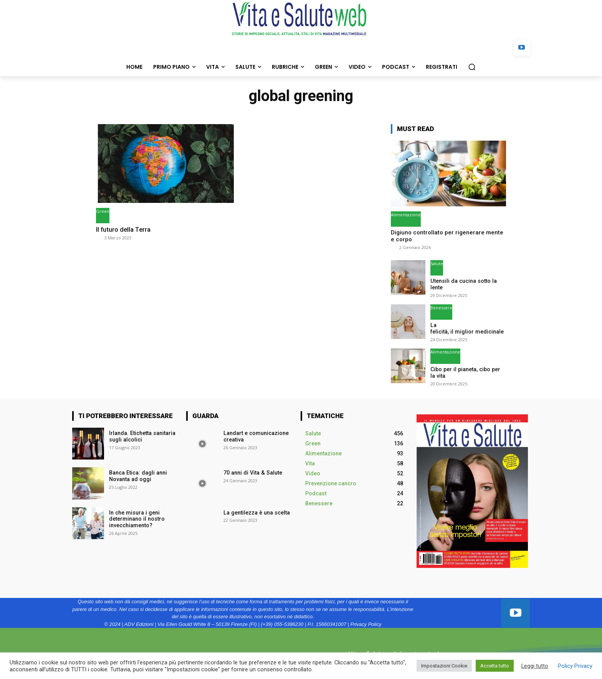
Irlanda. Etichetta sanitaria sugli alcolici (142, 436)
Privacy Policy (365, 624)
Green (102, 211)
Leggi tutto (534, 665)
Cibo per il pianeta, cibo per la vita (467, 372)
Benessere (441, 307)
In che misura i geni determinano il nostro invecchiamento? (136, 518)
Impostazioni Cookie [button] (444, 666)
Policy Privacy (575, 665)
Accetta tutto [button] (494, 666)
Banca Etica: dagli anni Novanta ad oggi (137, 476)
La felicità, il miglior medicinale (467, 328)
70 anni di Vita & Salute (251, 473)
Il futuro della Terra (124, 229)
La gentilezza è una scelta (255, 512)
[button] (472, 67)
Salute (436, 263)
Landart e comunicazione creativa (255, 436)
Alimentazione (406, 214)
